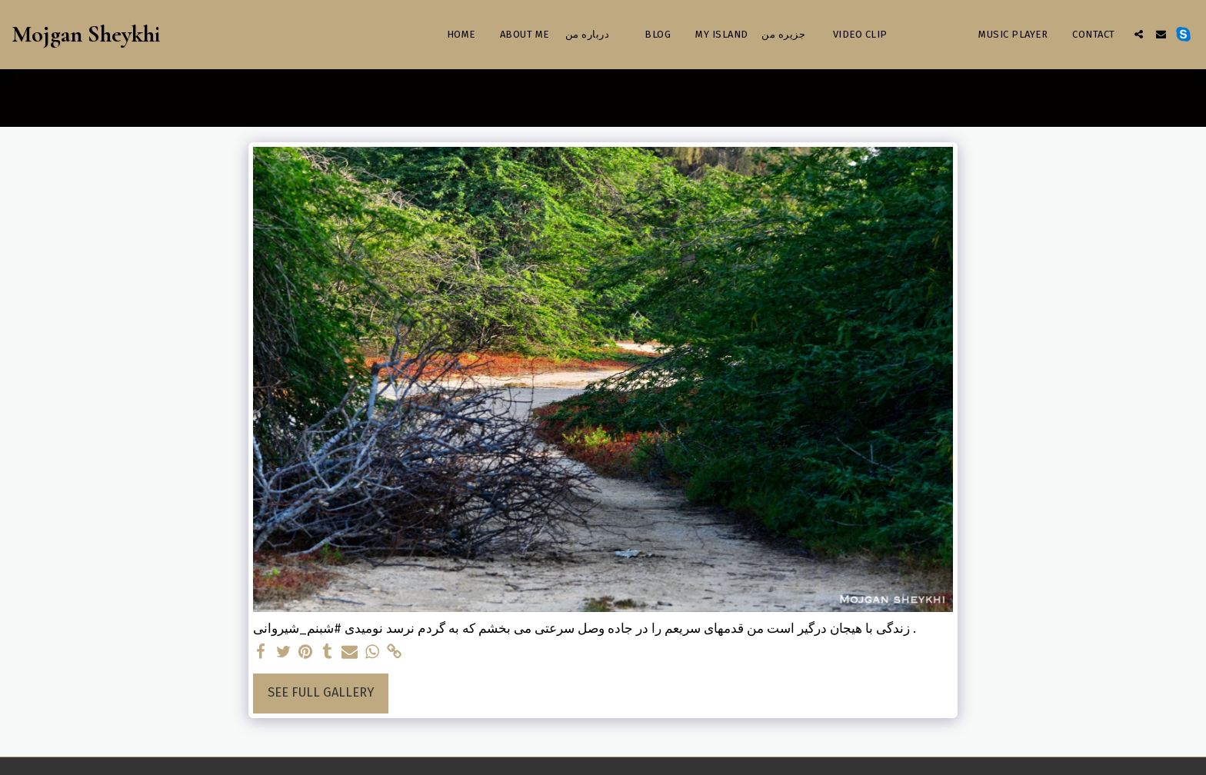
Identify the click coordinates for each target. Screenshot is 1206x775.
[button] (1138, 34)
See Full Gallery (321, 692)
